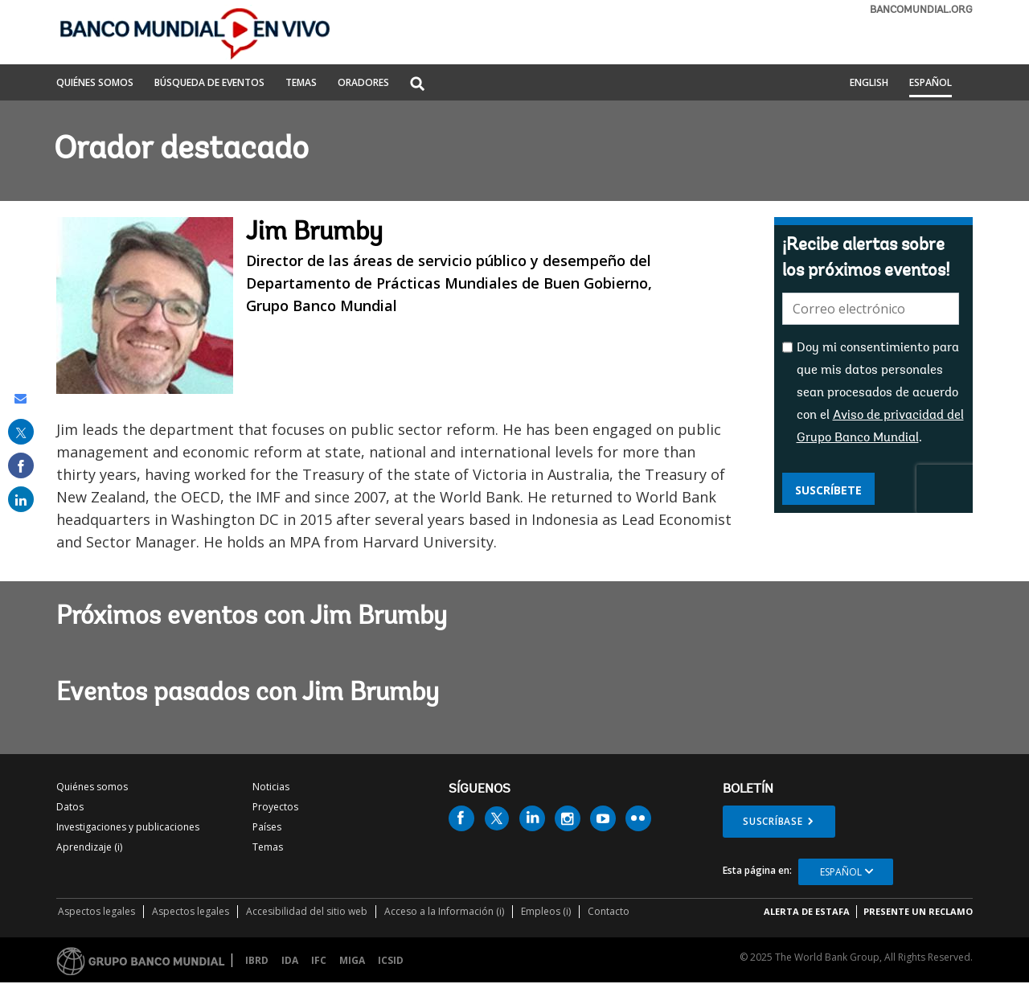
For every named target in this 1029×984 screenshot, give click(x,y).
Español (930, 83)
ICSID (391, 960)
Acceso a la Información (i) (444, 911)
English (869, 83)
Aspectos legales (96, 911)
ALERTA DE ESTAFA (807, 911)
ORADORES (363, 83)
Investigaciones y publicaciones (127, 827)
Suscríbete (828, 490)
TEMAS (301, 83)
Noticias (270, 786)
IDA (289, 960)
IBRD (257, 960)
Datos (70, 807)
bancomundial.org (921, 10)
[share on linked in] (21, 499)
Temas (267, 847)
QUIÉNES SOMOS (94, 83)
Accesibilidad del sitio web (306, 911)
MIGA (352, 960)
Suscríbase (773, 821)
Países (266, 827)
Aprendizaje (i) (89, 847)
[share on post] (21, 432)
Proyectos (275, 807)
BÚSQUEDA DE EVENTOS (209, 83)
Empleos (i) (546, 911)
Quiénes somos (92, 786)
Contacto (608, 911)
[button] (417, 84)
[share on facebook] (21, 465)
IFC (318, 960)
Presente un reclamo (918, 911)
